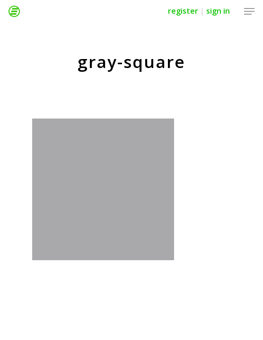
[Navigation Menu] (249, 11)
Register (183, 11)
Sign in (218, 11)
